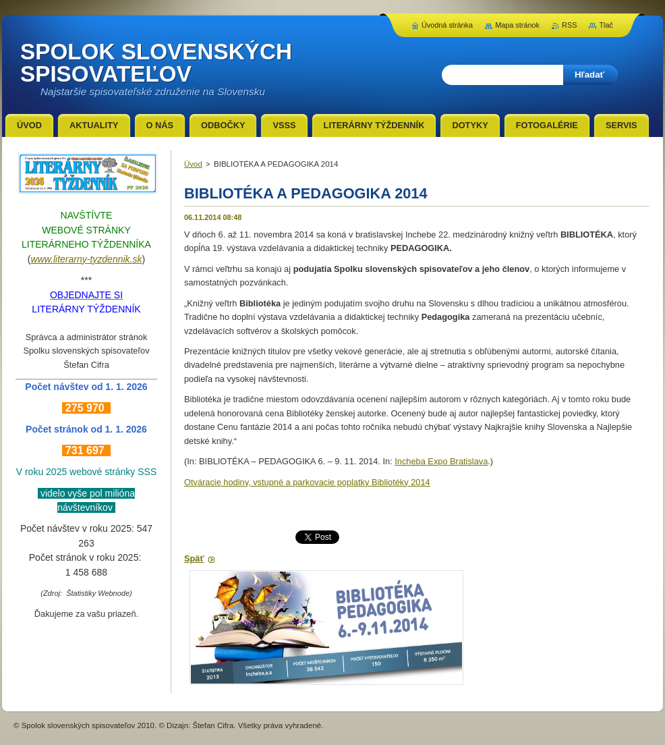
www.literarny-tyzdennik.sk (86, 259)
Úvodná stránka (447, 25)
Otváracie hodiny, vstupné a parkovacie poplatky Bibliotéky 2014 (307, 482)
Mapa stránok (517, 25)
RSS (569, 25)
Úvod (193, 164)
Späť (194, 558)
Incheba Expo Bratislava (441, 461)
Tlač (606, 25)
